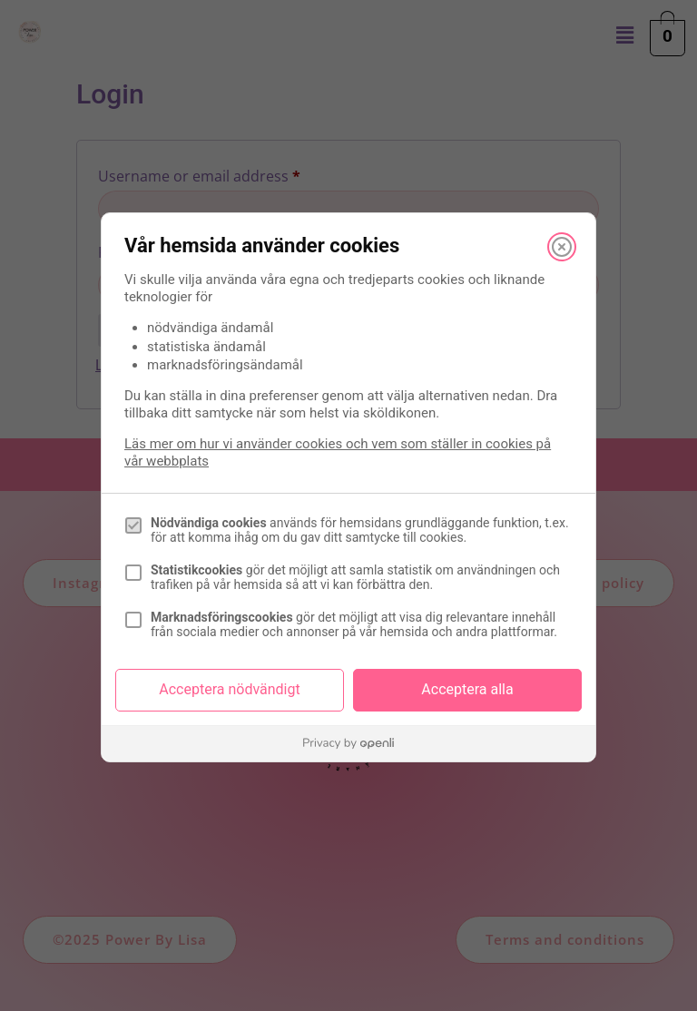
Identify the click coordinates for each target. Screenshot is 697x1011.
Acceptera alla (467, 689)
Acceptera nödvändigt (229, 689)
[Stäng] (562, 247)
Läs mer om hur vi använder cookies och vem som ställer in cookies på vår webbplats (337, 452)
